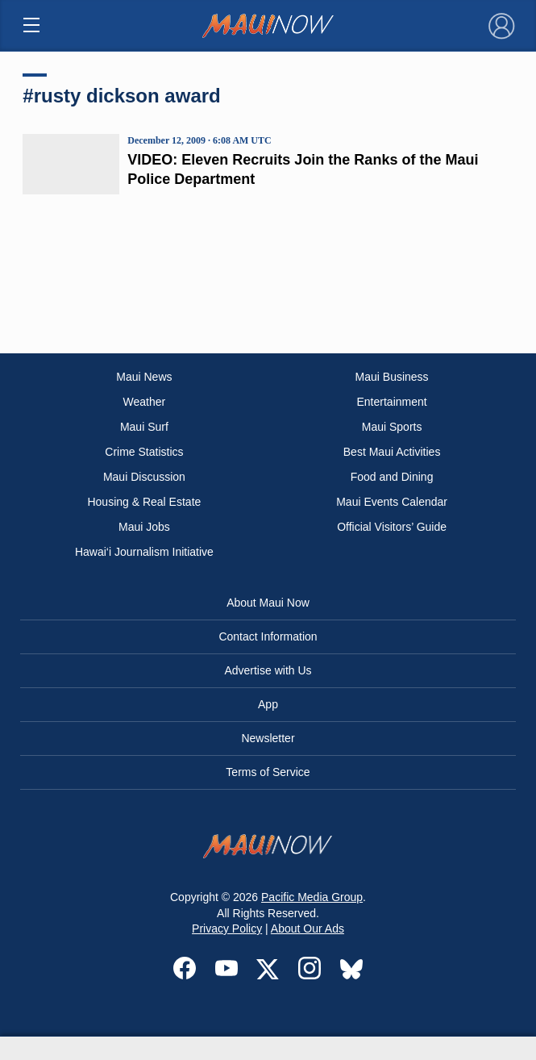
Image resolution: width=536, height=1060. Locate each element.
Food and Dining (392, 476)
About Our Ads (307, 928)
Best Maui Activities (392, 451)
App (268, 704)
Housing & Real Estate (144, 501)
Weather (144, 401)
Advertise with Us (267, 670)
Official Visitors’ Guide (392, 526)
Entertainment (392, 401)
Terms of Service (268, 772)
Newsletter (267, 738)
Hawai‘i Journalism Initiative (144, 551)
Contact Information (267, 636)
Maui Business (392, 376)
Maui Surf (144, 426)
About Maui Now (268, 602)
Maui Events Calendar (391, 501)
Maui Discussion (144, 476)
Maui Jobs (144, 526)
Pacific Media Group (312, 897)
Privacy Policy (227, 928)
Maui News (144, 376)
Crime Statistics (144, 451)
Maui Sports (392, 426)
